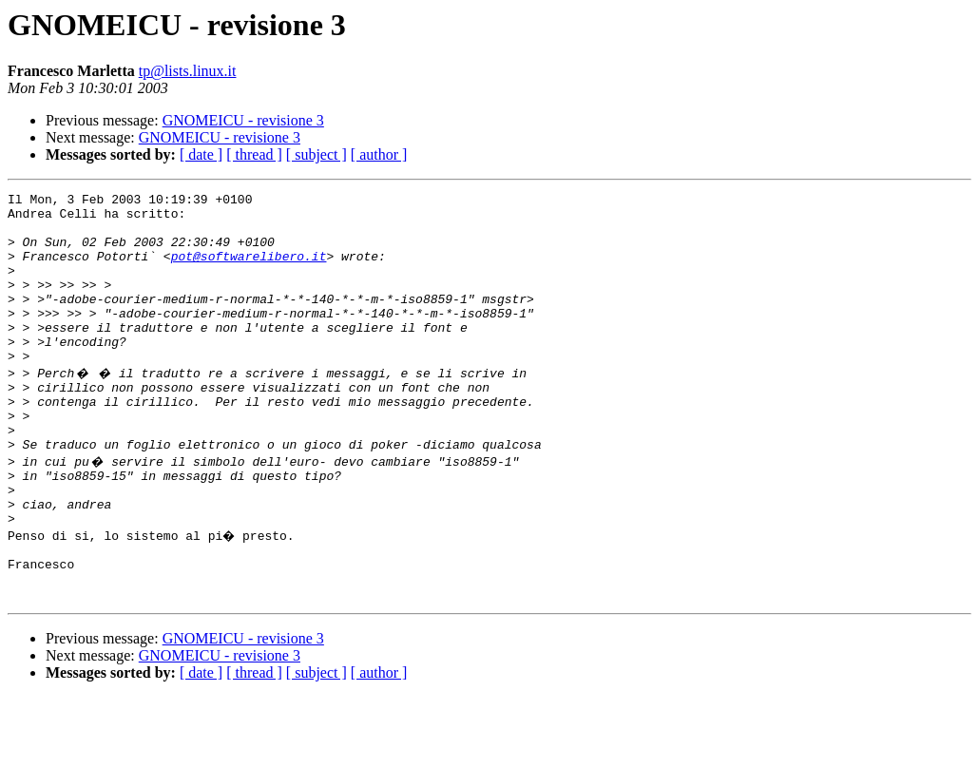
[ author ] (379, 154)
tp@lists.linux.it (188, 71)
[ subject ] (316, 154)
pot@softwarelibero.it (249, 269)
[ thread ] (254, 154)
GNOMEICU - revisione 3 (243, 120)
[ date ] (201, 154)
